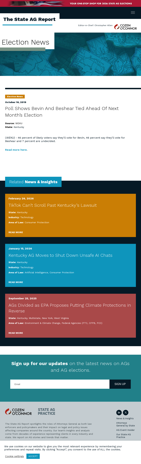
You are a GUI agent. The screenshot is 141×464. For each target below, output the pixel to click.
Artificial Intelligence (36, 272)
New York (47, 318)
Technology (26, 217)
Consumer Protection (37, 222)
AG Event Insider (125, 430)
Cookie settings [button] (14, 456)
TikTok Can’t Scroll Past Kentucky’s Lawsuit (53, 205)
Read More (16, 232)
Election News (15, 96)
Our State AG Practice (123, 435)
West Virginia (61, 318)
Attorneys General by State (125, 424)
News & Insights (125, 418)
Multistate (34, 318)
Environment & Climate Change (42, 323)
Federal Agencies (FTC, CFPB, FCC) (82, 323)
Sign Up (120, 384)
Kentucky (19, 127)
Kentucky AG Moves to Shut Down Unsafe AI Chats (60, 255)
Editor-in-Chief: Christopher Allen (95, 25)
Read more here (16, 149)
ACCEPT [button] (33, 456)
